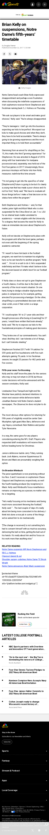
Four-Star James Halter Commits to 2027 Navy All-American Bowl (26, 692)
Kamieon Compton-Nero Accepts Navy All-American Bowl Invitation (27, 681)
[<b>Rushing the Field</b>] (9, 619)
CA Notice (5, 812)
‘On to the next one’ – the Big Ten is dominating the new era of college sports (26, 658)
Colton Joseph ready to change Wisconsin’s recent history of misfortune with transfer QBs (24, 703)
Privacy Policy (39, 810)
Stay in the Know (8, 732)
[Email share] (15, 54)
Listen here (25, 624)
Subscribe (7, 742)
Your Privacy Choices (22, 812)
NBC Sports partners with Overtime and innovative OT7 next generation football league (26, 647)
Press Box (19, 808)
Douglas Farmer (10, 46)
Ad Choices (6, 807)
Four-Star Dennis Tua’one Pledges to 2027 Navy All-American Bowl (27, 671)
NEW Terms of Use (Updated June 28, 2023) (17, 810)
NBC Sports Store (8, 808)
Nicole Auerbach (15, 663)
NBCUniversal (16, 816)
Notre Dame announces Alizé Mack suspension (23, 566)
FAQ (41, 807)
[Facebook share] (4, 54)
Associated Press (15, 707)
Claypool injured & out (11, 556)
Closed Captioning (32, 807)
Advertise (14, 807)
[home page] (10, 4)
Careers (22, 807)
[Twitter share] (10, 54)
